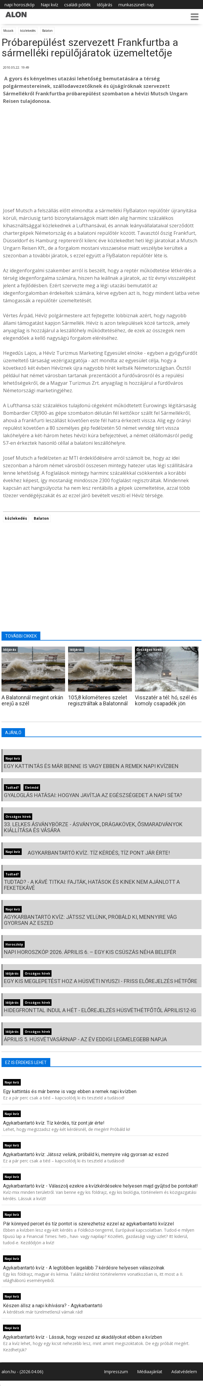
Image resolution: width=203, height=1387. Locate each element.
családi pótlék (77, 4)
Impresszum (116, 1371)
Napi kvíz (49, 4)
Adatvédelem (184, 1371)
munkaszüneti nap (136, 4)
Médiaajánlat (149, 1371)
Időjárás (104, 4)
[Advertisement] (101, 154)
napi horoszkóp (20, 4)
